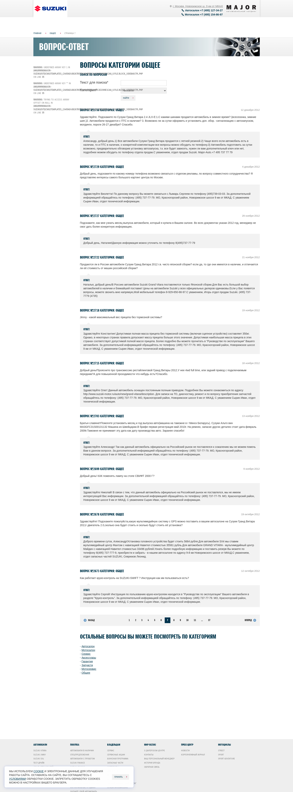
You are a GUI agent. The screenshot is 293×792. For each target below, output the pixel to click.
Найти (126, 98)
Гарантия (87, 661)
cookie (38, 771)
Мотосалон (88, 650)
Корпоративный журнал (193, 754)
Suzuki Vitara (39, 750)
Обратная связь (151, 767)
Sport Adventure (226, 758)
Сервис (86, 653)
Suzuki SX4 (38, 758)
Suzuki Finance (77, 762)
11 (195, 620)
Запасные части (115, 762)
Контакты (148, 754)
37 (209, 620)
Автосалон (88, 646)
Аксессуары (89, 657)
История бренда (152, 762)
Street (221, 750)
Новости (185, 750)
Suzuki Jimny (39, 754)
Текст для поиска (94, 82)
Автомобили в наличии (82, 750)
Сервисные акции (116, 754)
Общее (86, 672)
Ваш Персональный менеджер (159, 758)
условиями (17, 778)
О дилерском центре (154, 750)
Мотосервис (89, 668)
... (202, 620)
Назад (89, 620)
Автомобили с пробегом (82, 758)
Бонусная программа (117, 758)
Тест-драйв (38, 762)
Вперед (250, 620)
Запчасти (87, 665)
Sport (221, 754)
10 (187, 620)
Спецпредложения (79, 754)
